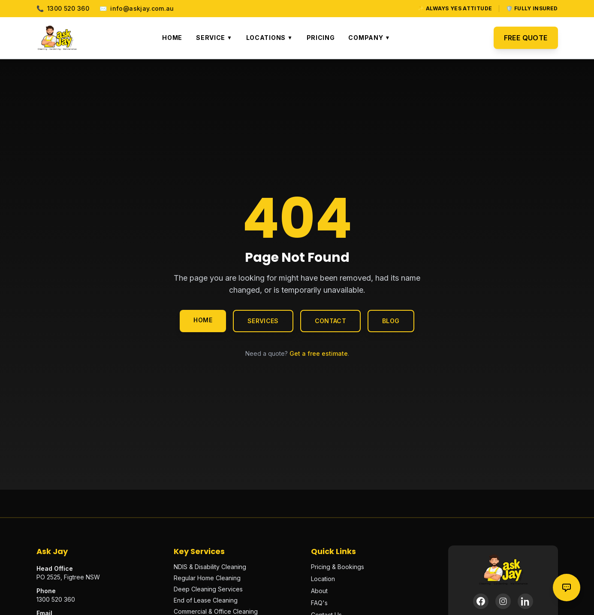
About (319, 590)
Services (263, 320)
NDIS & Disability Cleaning (210, 566)
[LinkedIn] (525, 601)
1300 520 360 (63, 8)
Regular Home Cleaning (207, 578)
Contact (330, 320)
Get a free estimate (318, 353)
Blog (390, 320)
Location (323, 578)
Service (214, 37)
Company (369, 37)
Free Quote (526, 37)
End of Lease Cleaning (206, 600)
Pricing (321, 37)
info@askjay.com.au (137, 8)
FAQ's (319, 602)
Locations (269, 37)
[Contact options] (566, 587)
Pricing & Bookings (337, 566)
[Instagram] (503, 601)
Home (172, 37)
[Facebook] (480, 601)
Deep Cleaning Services (208, 589)
